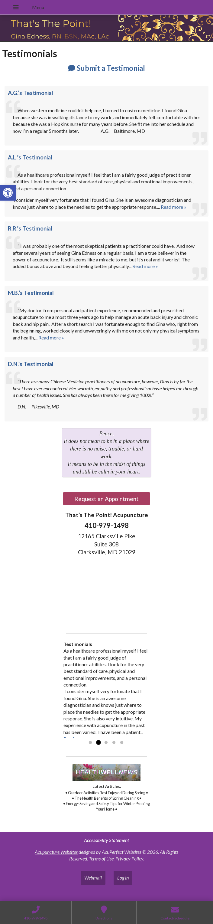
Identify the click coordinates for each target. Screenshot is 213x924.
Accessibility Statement (106, 840)
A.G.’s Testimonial (30, 93)
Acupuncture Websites (56, 852)
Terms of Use (101, 858)
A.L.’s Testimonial (30, 157)
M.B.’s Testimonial (31, 293)
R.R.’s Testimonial (30, 228)
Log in (123, 877)
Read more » (173, 207)
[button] (8, 193)
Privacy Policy (129, 858)
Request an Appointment (106, 498)
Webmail (93, 877)
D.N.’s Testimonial (30, 364)
